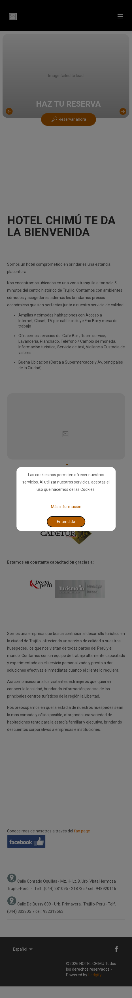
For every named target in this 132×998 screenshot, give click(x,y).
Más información (66, 506)
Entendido (66, 521)
